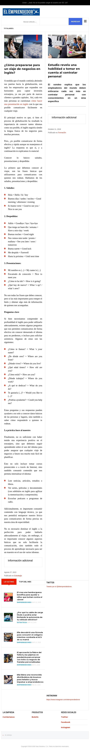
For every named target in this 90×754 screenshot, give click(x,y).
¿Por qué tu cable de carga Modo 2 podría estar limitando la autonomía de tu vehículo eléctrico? (30, 615)
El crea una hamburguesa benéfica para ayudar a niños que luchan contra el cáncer (29, 596)
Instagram (65, 727)
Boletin (35, 717)
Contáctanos (9, 717)
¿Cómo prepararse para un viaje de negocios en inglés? (22, 68)
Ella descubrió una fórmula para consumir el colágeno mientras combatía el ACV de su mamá (30, 635)
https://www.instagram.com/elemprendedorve (63, 699)
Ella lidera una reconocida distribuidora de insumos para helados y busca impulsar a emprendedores (30, 678)
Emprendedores (24, 602)
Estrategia (18, 575)
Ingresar (75, 21)
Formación (62, 132)
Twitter (64, 717)
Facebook (65, 722)
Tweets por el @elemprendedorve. (59, 586)
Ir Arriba (8, 735)
